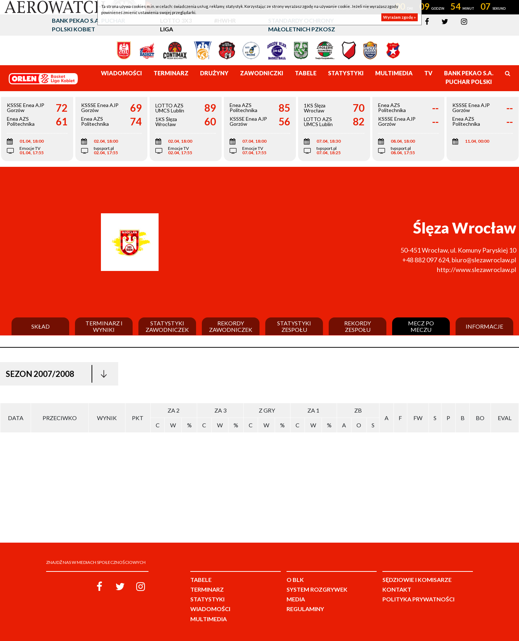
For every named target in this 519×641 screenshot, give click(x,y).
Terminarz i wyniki (104, 326)
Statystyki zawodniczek (167, 326)
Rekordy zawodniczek (230, 326)
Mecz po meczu (421, 326)
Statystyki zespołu (294, 326)
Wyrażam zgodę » (399, 17)
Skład (40, 326)
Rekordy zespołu (357, 326)
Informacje (484, 326)
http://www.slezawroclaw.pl (476, 269)
